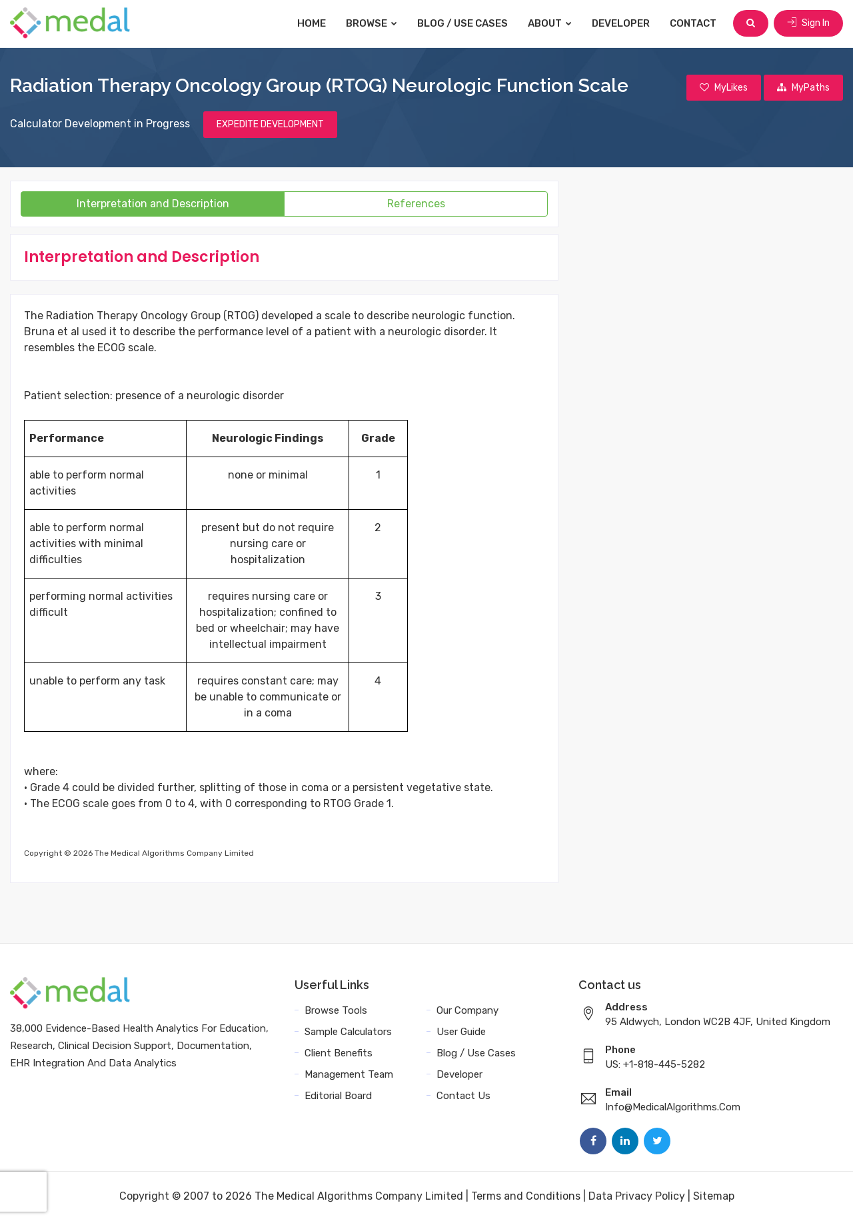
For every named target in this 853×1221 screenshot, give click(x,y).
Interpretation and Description (153, 203)
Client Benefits (339, 1053)
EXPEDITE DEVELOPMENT (270, 124)
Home (311, 23)
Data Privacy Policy (636, 1196)
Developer (621, 23)
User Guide (461, 1032)
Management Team (349, 1074)
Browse (371, 23)
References (416, 203)
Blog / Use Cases (462, 23)
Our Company (467, 1010)
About (550, 23)
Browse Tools (336, 1010)
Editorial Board (338, 1096)
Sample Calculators (348, 1032)
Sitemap (713, 1196)
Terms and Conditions (525, 1196)
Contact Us (463, 1096)
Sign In (808, 23)
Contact (693, 23)
